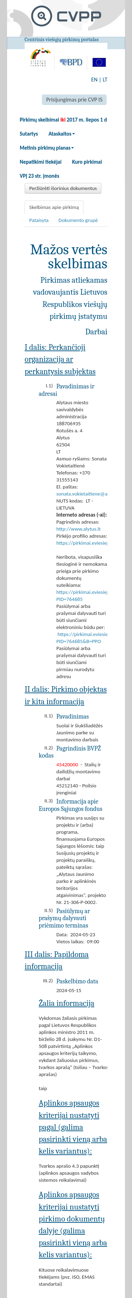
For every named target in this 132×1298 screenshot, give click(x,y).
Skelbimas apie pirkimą (54, 207)
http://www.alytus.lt (78, 529)
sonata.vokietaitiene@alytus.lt (89, 494)
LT (105, 79)
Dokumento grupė (78, 220)
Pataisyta (39, 220)
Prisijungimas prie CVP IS (74, 99)
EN (94, 79)
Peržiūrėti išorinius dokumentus (63, 188)
